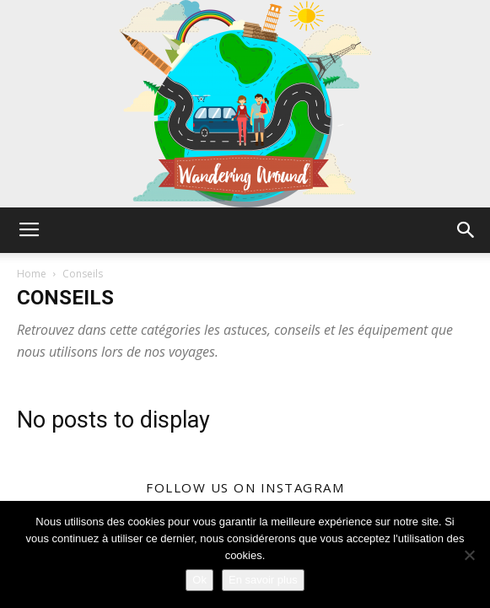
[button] (466, 230)
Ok (199, 579)
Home (31, 273)
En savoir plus (263, 579)
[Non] (468, 554)
